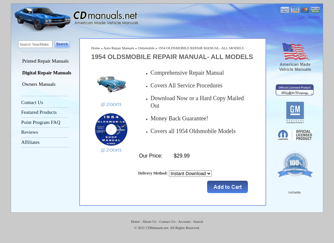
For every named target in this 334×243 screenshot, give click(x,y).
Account (314, 16)
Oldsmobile (146, 48)
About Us (149, 221)
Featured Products (39, 112)
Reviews (29, 132)
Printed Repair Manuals (45, 61)
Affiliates (30, 142)
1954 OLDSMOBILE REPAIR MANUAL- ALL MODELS (201, 48)
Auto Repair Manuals (118, 48)
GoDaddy (294, 192)
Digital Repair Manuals (46, 72)
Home (95, 48)
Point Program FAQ (40, 122)
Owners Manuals (38, 84)
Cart (302, 16)
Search (198, 221)
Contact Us (32, 102)
